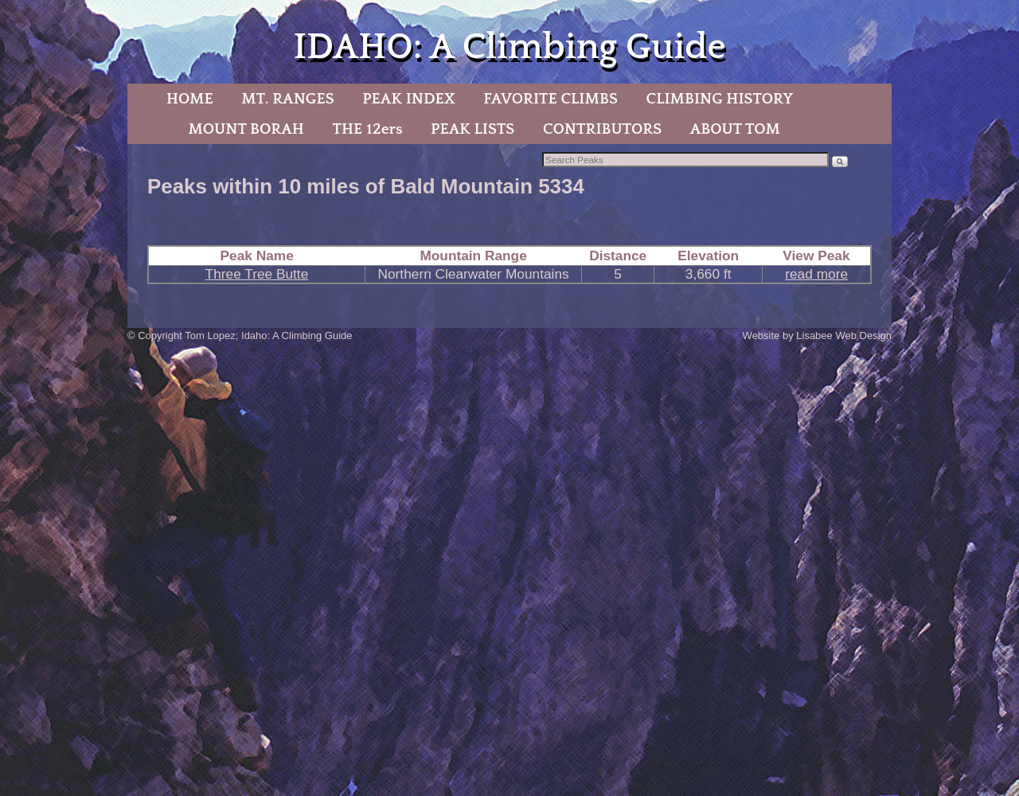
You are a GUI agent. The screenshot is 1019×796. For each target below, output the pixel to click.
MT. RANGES (287, 98)
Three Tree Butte (257, 274)
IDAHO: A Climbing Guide (509, 47)
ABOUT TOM (735, 129)
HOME (189, 98)
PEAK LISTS (472, 129)
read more (816, 274)
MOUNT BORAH (246, 129)
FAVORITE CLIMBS (550, 98)
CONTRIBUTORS (602, 129)
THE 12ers (368, 129)
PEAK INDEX (408, 98)
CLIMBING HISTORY (719, 98)
